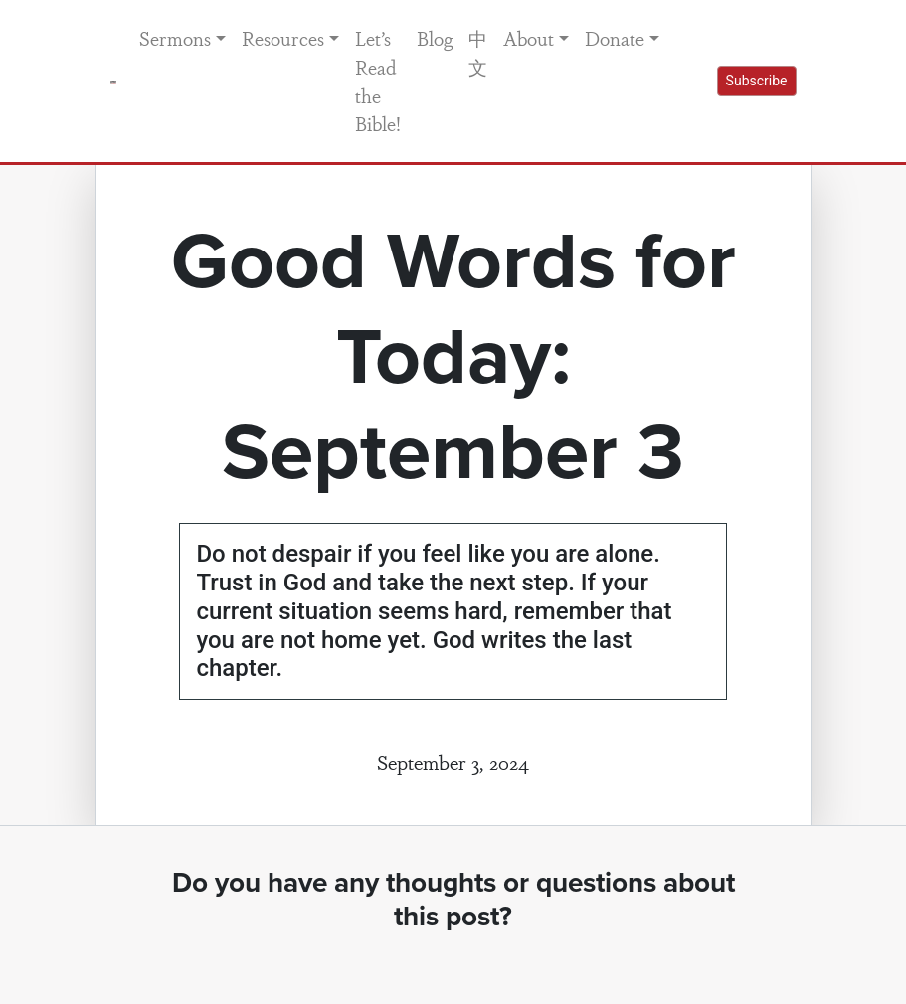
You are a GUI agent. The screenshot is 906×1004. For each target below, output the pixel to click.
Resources (283, 38)
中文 (477, 52)
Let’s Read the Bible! (378, 80)
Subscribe (757, 80)
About (528, 38)
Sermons (175, 38)
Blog (435, 38)
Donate (614, 38)
